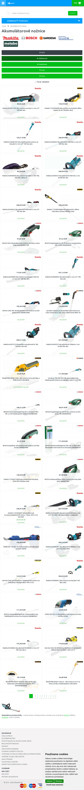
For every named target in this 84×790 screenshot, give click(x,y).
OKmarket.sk (18, 782)
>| (53, 696)
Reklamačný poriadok (10, 744)
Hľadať (73, 13)
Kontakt (5, 746)
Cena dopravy (7, 736)
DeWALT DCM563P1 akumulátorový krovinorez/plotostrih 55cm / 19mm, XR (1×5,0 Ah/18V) (21, 515)
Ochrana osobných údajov (12, 751)
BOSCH (66, 715)
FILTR (42, 52)
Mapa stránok (7, 759)
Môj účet (5, 774)
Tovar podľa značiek (10, 762)
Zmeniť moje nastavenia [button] (54, 785)
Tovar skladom (43, 82)
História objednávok (10, 777)
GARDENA (5, 717)
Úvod (4, 26)
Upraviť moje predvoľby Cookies (14, 764)
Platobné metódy (8, 738)
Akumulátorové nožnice (18, 26)
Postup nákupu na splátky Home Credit (16, 741)
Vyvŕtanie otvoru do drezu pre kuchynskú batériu (21, 754)
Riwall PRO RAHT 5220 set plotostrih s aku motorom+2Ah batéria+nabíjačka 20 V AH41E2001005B (21, 684)
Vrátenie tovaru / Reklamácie (13, 756)
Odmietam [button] (58, 781)
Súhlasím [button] (49, 781)
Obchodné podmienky (10, 749)
